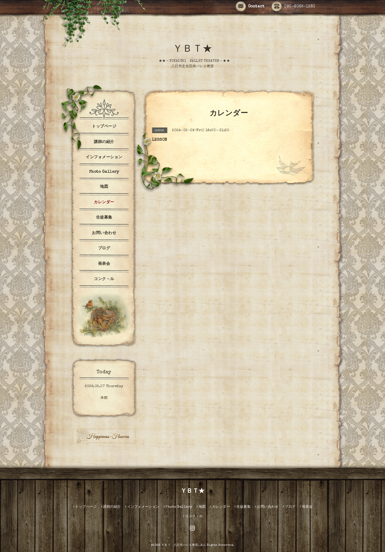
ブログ (104, 249)
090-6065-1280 (293, 7)
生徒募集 (104, 218)
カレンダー (104, 203)
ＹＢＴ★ (193, 50)
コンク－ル (104, 279)
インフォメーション (104, 157)
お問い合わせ (104, 233)
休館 (104, 398)
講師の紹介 (104, 142)
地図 (104, 187)
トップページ (104, 127)
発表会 (104, 264)
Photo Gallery (104, 172)
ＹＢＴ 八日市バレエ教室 (179, 545)
